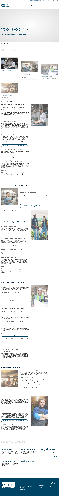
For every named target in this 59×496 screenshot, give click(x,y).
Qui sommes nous (34, 5)
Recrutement (53, 5)
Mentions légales (41, 485)
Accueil (2, 43)
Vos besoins (44, 5)
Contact (57, 5)
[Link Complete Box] (10, 452)
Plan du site (41, 483)
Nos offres (39, 5)
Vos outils (48, 5)
